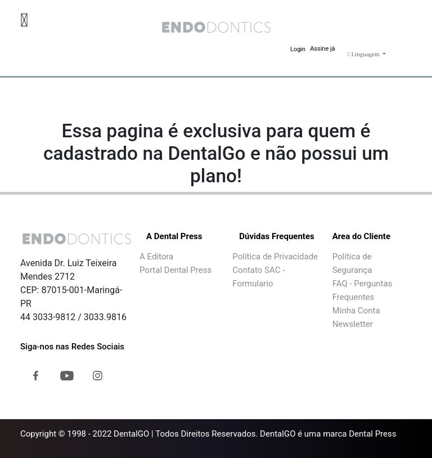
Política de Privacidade (275, 257)
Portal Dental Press (176, 270)
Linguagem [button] (364, 54)
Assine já (322, 48)
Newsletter (352, 324)
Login (297, 49)
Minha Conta (356, 311)
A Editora (156, 257)
